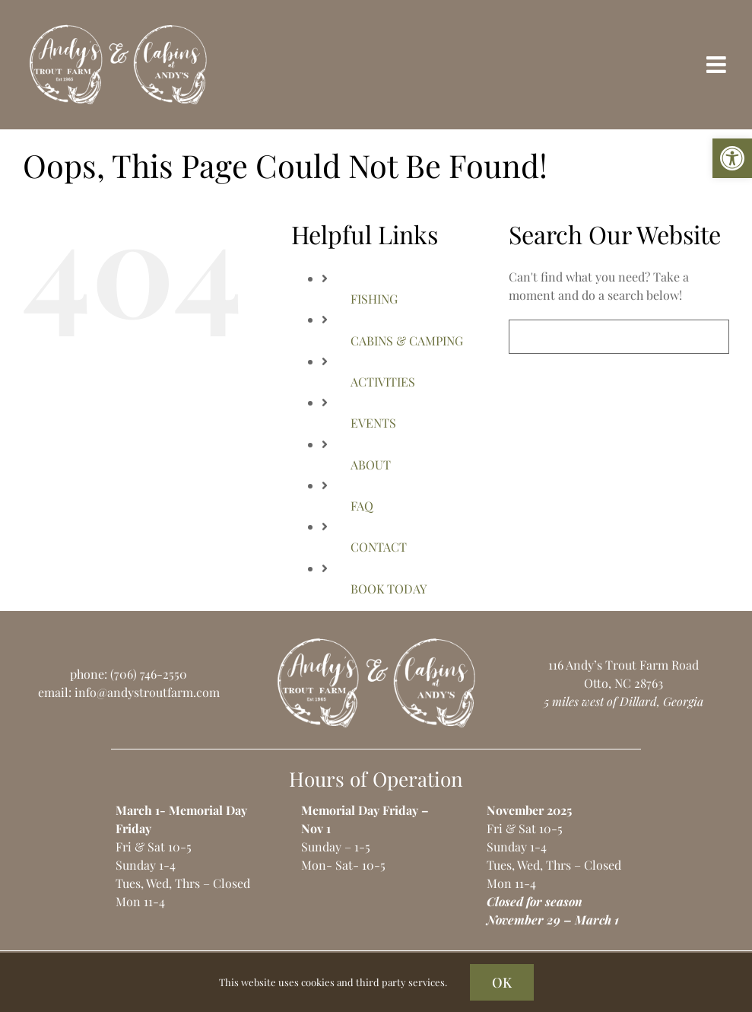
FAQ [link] (362, 506)
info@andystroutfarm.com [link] (147, 692)
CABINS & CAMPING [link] (407, 340)
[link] (732, 158)
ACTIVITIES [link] (383, 382)
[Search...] (619, 337)
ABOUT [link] (371, 465)
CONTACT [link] (379, 547)
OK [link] (502, 982)
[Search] (526, 337)
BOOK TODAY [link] (389, 589)
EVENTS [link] (373, 423)
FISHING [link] (374, 299)
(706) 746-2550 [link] (148, 674)
